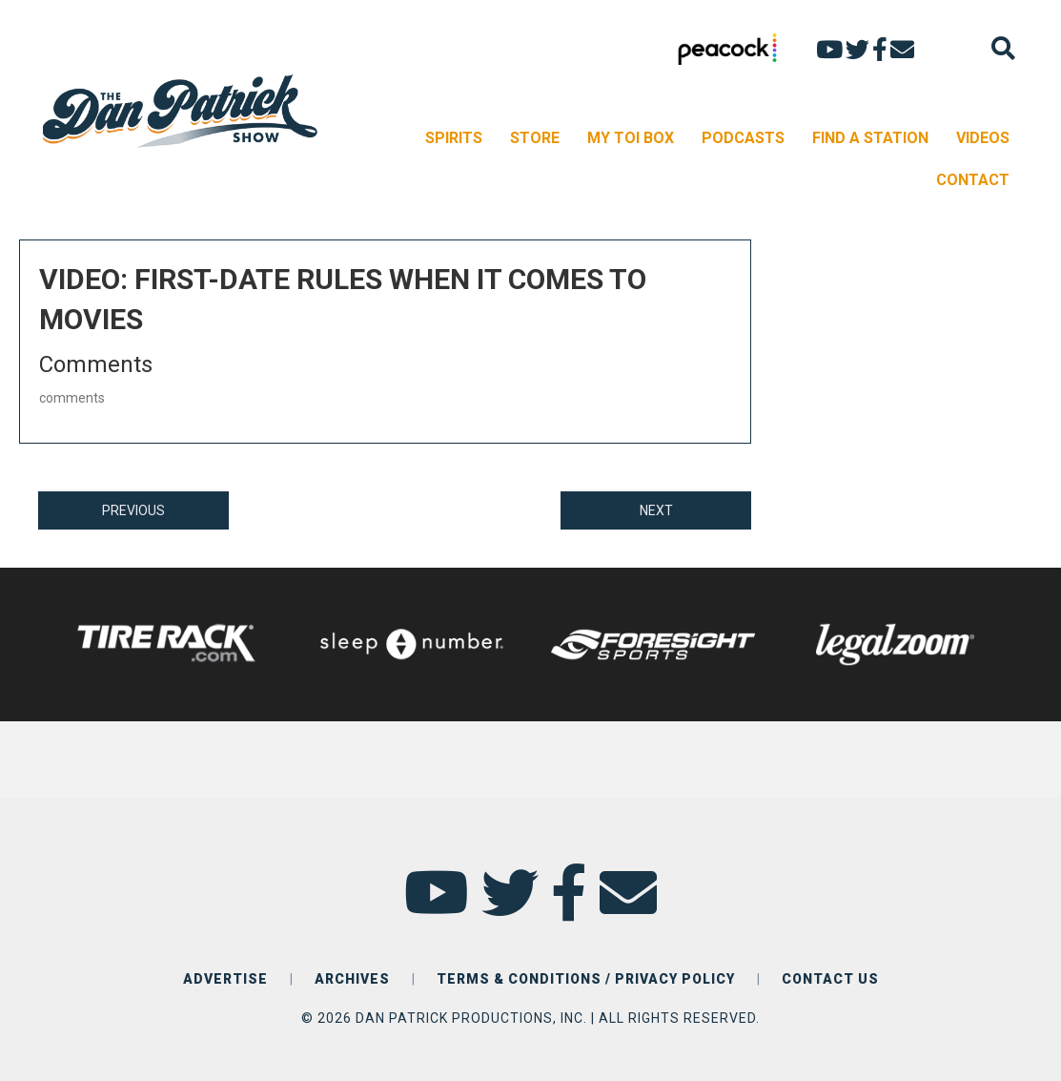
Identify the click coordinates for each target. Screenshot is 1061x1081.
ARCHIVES (352, 979)
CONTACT (973, 180)
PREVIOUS (133, 510)
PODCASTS (743, 138)
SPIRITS (453, 138)
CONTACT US (830, 979)
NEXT (656, 510)
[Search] (1003, 48)
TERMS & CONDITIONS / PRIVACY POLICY (586, 979)
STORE (535, 138)
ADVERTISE (225, 979)
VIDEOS (983, 138)
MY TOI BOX (630, 138)
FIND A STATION (870, 138)
